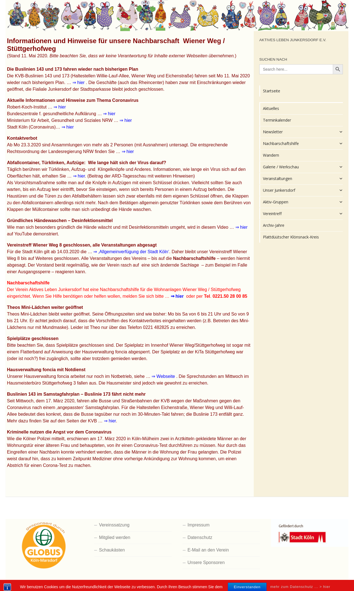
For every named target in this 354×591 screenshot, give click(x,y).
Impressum (198, 525)
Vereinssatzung (114, 525)
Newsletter (303, 131)
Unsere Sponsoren (205, 562)
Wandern (271, 155)
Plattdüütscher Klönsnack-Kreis (291, 237)
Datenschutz (199, 537)
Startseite (271, 90)
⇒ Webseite (164, 376)
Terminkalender (277, 120)
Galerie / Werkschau (303, 167)
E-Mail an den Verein (208, 550)
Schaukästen (112, 550)
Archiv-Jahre (273, 225)
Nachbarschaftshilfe (303, 143)
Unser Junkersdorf (303, 190)
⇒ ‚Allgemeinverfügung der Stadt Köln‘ (131, 251)
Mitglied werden (114, 537)
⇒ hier (79, 82)
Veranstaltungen (303, 178)
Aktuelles (271, 108)
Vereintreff (303, 213)
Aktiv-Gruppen (303, 202)
